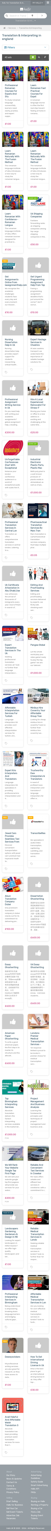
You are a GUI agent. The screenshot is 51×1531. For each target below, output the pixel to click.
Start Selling (12, 1501)
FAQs (33, 1492)
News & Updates (14, 1479)
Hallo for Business (14, 1505)
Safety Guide (37, 1482)
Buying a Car (36, 1508)
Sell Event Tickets (14, 1512)
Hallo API (35, 1489)
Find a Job (35, 1512)
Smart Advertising (39, 1485)
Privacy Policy (12, 1492)
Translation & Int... (25, 20)
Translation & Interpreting (30, 28)
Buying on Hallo (38, 1501)
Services (12, 28)
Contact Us (11, 1482)
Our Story (10, 1475)
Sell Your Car (12, 1508)
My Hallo (38, 3)
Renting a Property (39, 1505)
